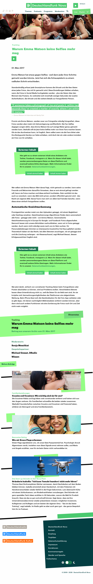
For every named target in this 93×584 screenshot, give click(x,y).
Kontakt (51, 530)
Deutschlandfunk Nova (57, 527)
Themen (28, 11)
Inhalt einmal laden (35, 173)
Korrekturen (53, 548)
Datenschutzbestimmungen (43, 167)
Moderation (59, 11)
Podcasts (38, 11)
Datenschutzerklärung (57, 541)
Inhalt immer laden (58, 173)
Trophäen (52, 537)
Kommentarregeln (55, 551)
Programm (48, 11)
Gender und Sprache (56, 555)
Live (75, 12)
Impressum (53, 544)
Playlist (82, 12)
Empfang (52, 534)
